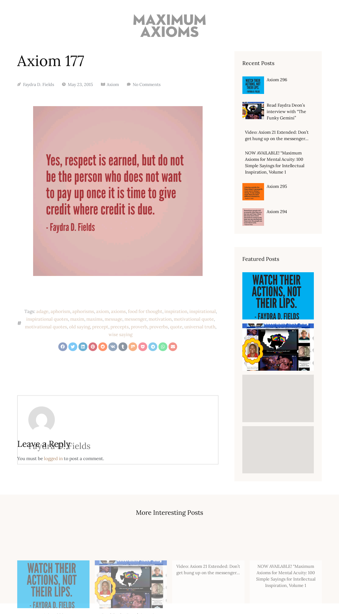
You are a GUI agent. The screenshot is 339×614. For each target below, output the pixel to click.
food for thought (145, 328)
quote (176, 344)
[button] (62, 355)
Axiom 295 (277, 186)
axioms (118, 328)
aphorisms (83, 328)
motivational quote (194, 336)
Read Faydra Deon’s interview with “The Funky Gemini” (286, 111)
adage (42, 328)
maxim (77, 336)
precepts (119, 344)
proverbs (158, 344)
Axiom (113, 84)
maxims (94, 336)
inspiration (175, 328)
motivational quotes (46, 344)
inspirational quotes (47, 336)
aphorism (60, 328)
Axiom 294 (277, 211)
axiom (102, 328)
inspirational (202, 328)
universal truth (199, 344)
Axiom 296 (277, 79)
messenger (135, 336)
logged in (53, 458)
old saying (79, 344)
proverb (139, 344)
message (113, 336)
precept (100, 344)
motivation (160, 336)
